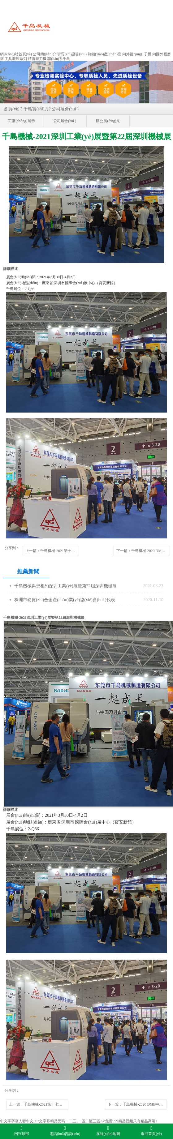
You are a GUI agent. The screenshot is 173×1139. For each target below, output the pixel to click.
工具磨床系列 (16, 59)
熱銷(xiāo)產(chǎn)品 (104, 54)
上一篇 (52, 551)
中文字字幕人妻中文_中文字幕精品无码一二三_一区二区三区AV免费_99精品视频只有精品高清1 (78, 1121)
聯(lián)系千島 (58, 59)
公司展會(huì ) (65, 109)
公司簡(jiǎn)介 (44, 54)
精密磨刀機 (37, 59)
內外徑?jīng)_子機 (136, 54)
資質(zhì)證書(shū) (72, 54)
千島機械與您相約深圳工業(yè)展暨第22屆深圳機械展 (65, 586)
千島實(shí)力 (36, 109)
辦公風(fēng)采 (108, 121)
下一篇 (143, 551)
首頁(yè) (11, 109)
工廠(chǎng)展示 (21, 121)
